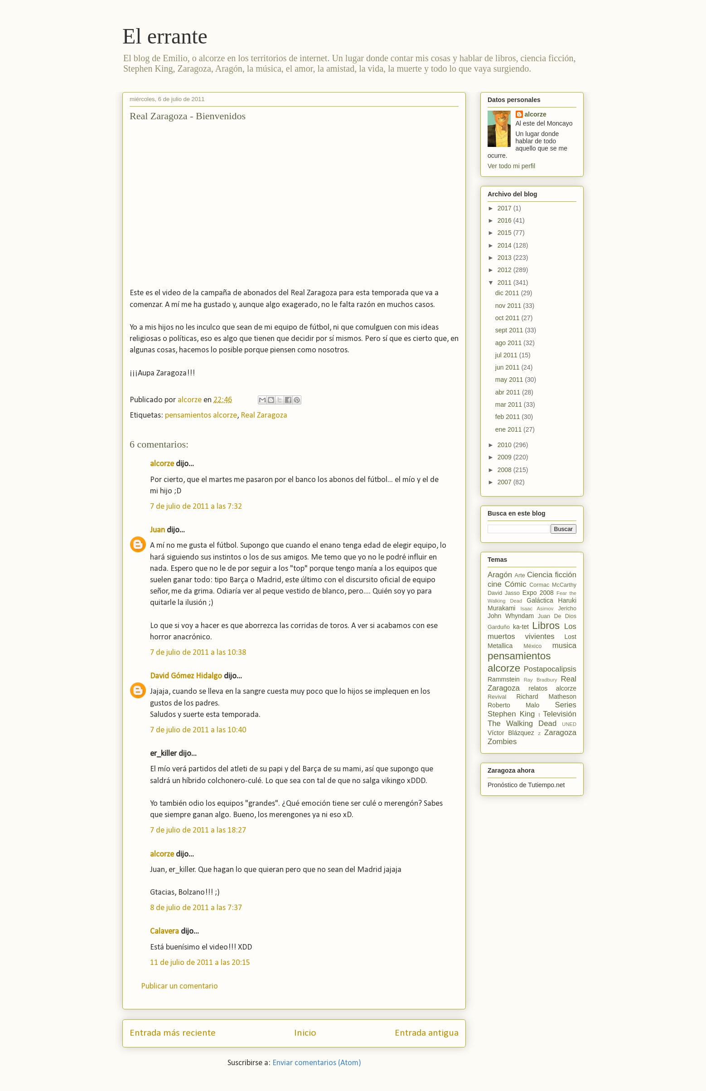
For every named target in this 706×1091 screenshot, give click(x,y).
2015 (505, 232)
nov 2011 (509, 305)
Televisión (559, 714)
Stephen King (511, 714)
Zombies (502, 741)
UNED (569, 724)
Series (565, 705)
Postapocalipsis (549, 669)
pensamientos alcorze (201, 415)
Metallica (500, 645)
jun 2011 (508, 367)
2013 (505, 257)
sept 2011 (510, 330)
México (532, 646)
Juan (157, 530)
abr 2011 (508, 392)
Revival (497, 697)
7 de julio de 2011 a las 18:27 (198, 830)
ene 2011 (509, 429)
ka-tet (521, 626)
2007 (505, 482)
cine (495, 584)
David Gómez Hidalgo (186, 676)
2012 (505, 269)
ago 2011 (509, 342)
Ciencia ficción (551, 574)
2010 (505, 444)
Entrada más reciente (173, 1033)
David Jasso (504, 593)
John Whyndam (511, 615)
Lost (570, 636)
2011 (505, 282)
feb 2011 (508, 416)
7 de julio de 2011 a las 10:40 (198, 730)
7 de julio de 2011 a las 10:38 (198, 652)
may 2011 (510, 379)
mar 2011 (509, 404)
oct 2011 (508, 317)
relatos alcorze (552, 688)
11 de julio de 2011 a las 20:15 (200, 963)
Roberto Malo (513, 705)
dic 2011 (508, 293)
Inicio (305, 1033)
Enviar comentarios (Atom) (316, 1063)
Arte (520, 575)
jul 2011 (507, 355)
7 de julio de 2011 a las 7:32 (196, 506)
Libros (546, 625)
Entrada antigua (427, 1033)
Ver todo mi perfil (511, 166)
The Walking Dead (522, 723)
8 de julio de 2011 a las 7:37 (196, 908)
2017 (505, 208)
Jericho (567, 608)
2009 (505, 457)
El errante (165, 36)
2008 (505, 469)
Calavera (164, 931)
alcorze (162, 464)
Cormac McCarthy (552, 585)
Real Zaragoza (264, 415)
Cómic (516, 584)
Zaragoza (560, 732)
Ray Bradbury (540, 679)
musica (564, 645)
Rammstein (504, 679)
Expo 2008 (538, 592)
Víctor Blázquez (511, 732)
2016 (505, 220)
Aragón (500, 574)
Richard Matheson (546, 696)
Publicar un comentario (179, 986)
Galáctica (540, 600)
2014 (505, 245)
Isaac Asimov (536, 608)
